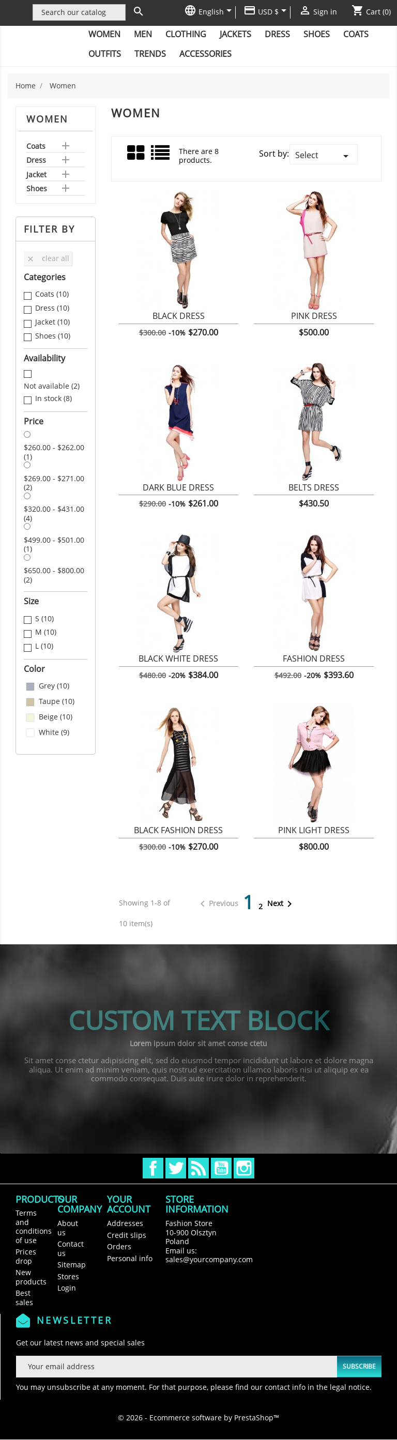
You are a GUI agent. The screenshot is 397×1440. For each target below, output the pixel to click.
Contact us (70, 1248)
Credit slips (126, 1235)
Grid (136, 153)
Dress (277, 34)
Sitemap (71, 1264)
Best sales (24, 1297)
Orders (119, 1246)
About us (67, 1227)
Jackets (235, 34)
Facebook (153, 1168)
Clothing (185, 34)
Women (104, 34)
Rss (198, 1168)
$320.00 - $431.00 (54, 513)
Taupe (56, 701)
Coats (356, 34)
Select (323, 155)
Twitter (175, 1168)
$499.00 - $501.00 (54, 544)
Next (281, 904)
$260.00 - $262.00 (54, 452)
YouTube (221, 1168)
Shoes (316, 34)
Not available (52, 386)
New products (31, 1276)
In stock (53, 398)
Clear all (47, 258)
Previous (217, 904)
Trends (150, 53)
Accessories (205, 53)
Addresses (125, 1223)
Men (143, 34)
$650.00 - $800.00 (54, 575)
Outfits (104, 53)
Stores (68, 1276)
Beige (55, 717)
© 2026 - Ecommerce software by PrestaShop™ (198, 1417)
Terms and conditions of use (34, 1226)
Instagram (244, 1168)
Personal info (129, 1258)
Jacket (36, 174)
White (54, 732)
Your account (128, 1204)
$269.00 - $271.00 (54, 483)
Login (66, 1288)
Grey (54, 686)
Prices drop (26, 1256)
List (161, 156)
